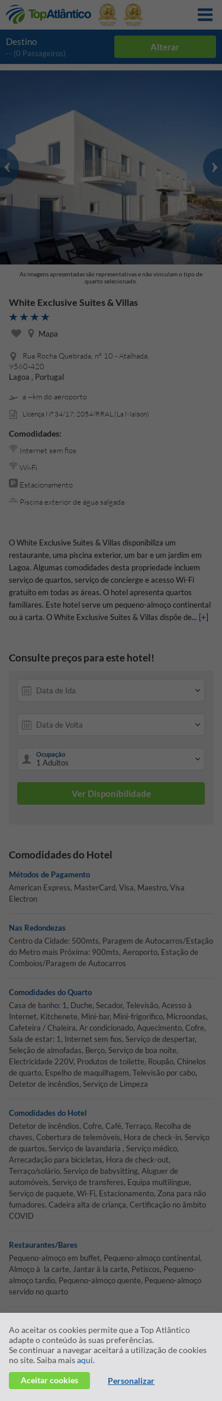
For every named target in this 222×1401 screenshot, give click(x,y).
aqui (85, 1360)
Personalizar (131, 1381)
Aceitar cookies (49, 1380)
